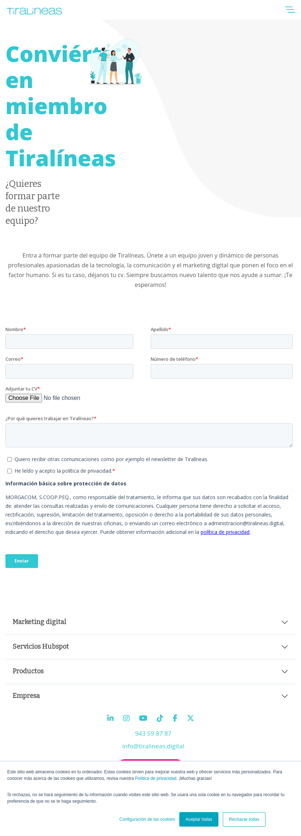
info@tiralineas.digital (153, 746)
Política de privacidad (155, 778)
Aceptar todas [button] (198, 819)
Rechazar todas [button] (244, 819)
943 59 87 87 (153, 733)
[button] (290, 12)
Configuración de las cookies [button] (147, 819)
